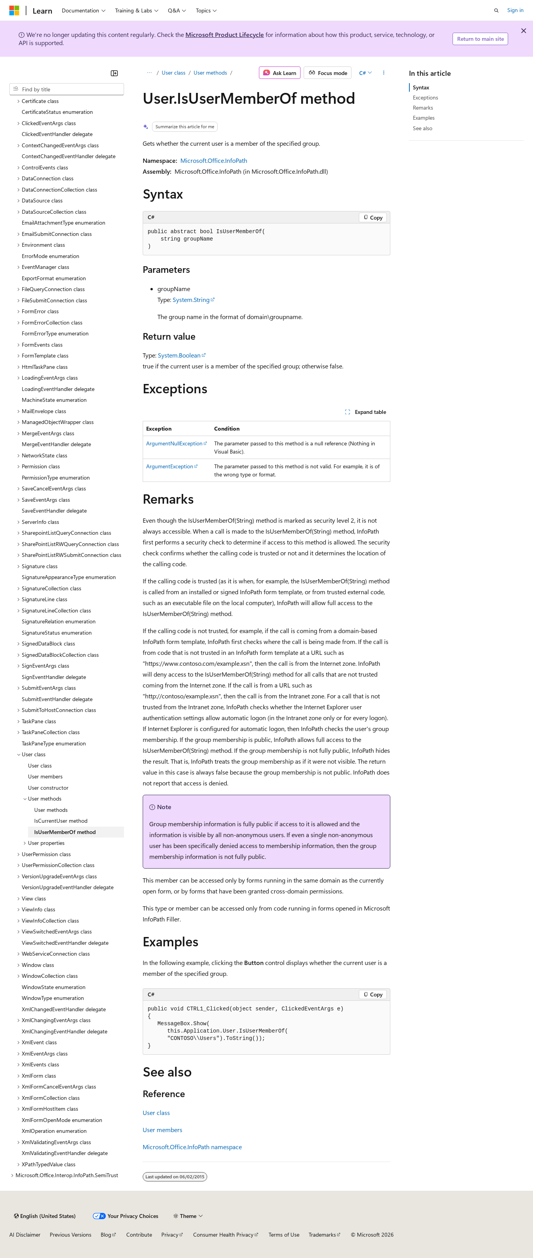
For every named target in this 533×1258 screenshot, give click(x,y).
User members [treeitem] (45, 776)
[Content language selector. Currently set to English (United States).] (44, 1216)
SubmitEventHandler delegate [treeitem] (57, 699)
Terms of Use (284, 1234)
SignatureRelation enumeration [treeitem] (59, 621)
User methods (210, 72)
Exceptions (425, 97)
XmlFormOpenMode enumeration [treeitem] (62, 1120)
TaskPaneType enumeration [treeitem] (54, 743)
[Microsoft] (14, 10)
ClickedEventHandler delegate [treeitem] (57, 134)
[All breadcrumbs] (149, 72)
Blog (106, 1234)
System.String (191, 299)
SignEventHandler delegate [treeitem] (54, 676)
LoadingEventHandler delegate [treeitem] (58, 389)
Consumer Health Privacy (223, 1234)
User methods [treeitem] (51, 809)
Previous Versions (70, 1234)
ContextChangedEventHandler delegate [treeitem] (68, 156)
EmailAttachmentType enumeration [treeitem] (63, 222)
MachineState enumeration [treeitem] (54, 399)
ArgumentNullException (174, 443)
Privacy (169, 1234)
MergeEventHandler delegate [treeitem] (56, 444)
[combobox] (66, 89)
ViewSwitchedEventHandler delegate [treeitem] (65, 942)
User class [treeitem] (40, 765)
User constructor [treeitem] (48, 787)
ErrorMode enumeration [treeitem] (50, 256)
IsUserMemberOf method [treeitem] (65, 832)
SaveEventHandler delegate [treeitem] (54, 510)
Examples (424, 117)
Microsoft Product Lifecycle (224, 34)
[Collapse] (114, 73)
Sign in (515, 10)
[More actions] (383, 72)
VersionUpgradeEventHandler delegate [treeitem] (68, 887)
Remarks (423, 107)
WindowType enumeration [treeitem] (53, 998)
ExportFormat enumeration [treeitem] (54, 278)
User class (173, 72)
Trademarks (322, 1234)
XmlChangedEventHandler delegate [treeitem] (64, 1009)
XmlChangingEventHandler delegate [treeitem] (64, 1031)
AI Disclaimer (24, 1234)
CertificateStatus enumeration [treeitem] (57, 111)
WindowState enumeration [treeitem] (54, 987)
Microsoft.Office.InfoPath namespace (192, 1147)
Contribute (139, 1234)
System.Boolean (179, 355)
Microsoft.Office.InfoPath (213, 160)
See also (422, 128)
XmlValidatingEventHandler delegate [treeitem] (65, 1153)
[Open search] (496, 10)
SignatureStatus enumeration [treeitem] (57, 632)
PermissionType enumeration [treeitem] (56, 477)
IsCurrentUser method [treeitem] (60, 820)
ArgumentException (169, 466)
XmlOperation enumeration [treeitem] (54, 1130)
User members (162, 1129)
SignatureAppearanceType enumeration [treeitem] (69, 577)
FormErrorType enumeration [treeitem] (55, 333)
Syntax (421, 87)
